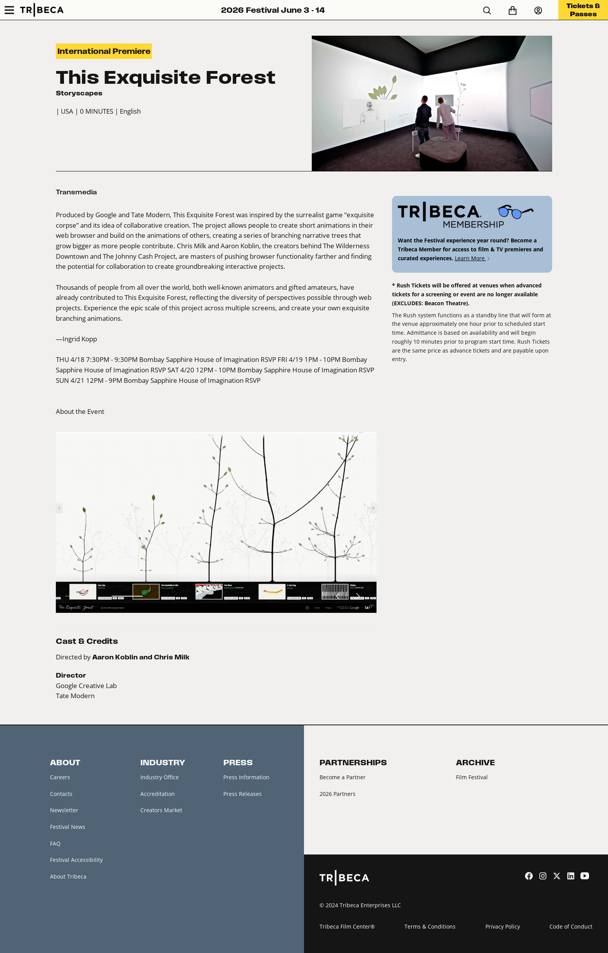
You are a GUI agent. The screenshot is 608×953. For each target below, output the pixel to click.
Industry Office (159, 777)
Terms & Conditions (430, 926)
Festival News (67, 826)
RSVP (268, 359)
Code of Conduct (570, 926)
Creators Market (161, 810)
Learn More (473, 258)
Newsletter (64, 810)
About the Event (80, 411)
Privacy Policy (502, 926)
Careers (60, 777)
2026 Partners (338, 793)
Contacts (61, 793)
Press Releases (242, 793)
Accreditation (157, 793)
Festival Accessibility (76, 859)
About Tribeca (68, 876)
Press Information (246, 777)
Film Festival (472, 777)
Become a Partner (343, 777)
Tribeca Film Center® (347, 926)
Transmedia (76, 192)
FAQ (55, 843)
